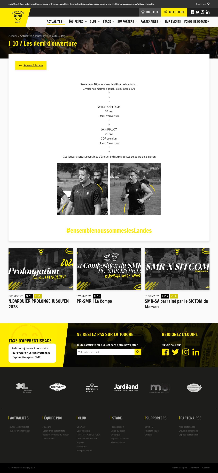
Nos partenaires (187, 426)
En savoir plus (201, 4)
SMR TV (149, 426)
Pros (64, 36)
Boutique (115, 434)
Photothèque (152, 430)
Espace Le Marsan (120, 438)
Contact (205, 467)
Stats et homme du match (56, 434)
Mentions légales (179, 467)
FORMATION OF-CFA (88, 434)
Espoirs (80, 442)
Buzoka (148, 434)
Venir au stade (118, 430)
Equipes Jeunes (84, 450)
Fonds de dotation (196, 21)
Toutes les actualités (47, 36)
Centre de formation (87, 438)
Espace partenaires (188, 434)
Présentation (117, 426)
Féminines (82, 446)
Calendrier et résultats (54, 430)
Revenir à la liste (31, 65)
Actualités (26, 36)
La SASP (81, 426)
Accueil (13, 36)
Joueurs (47, 426)
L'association (83, 430)
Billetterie (194, 467)
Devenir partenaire (188, 430)
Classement (48, 438)
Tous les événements (19, 430)
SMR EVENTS (173, 21)
